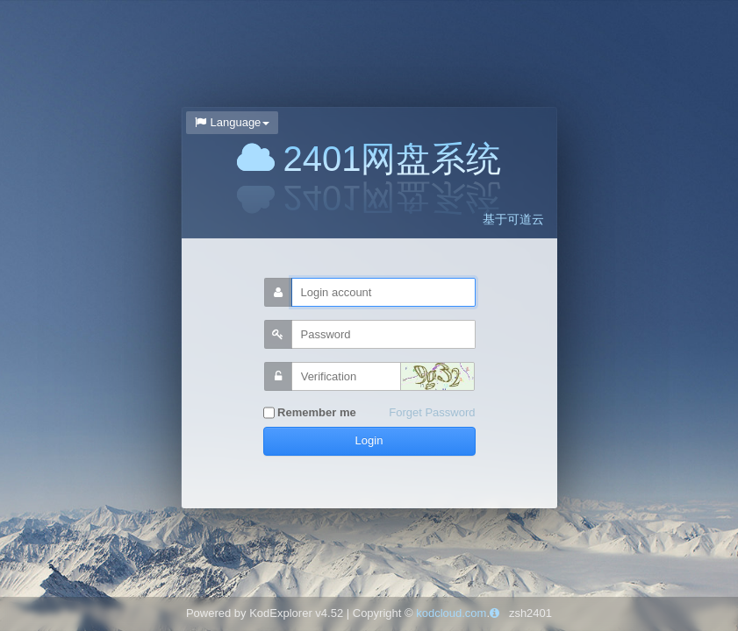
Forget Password (432, 412)
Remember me (309, 413)
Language (232, 122)
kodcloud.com (451, 613)
